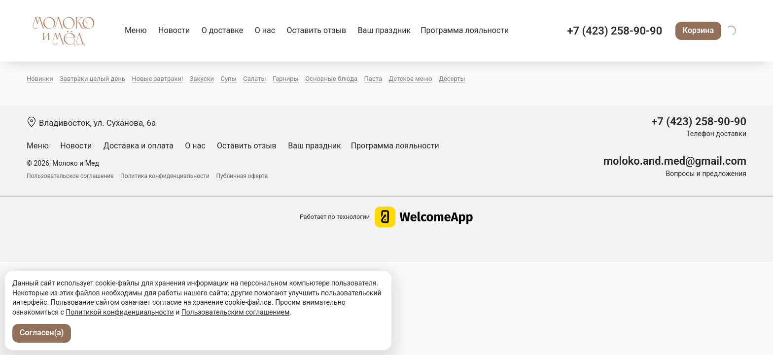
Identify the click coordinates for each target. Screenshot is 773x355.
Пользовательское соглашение (70, 176)
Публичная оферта (242, 176)
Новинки (40, 78)
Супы (228, 78)
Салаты (254, 78)
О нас (265, 30)
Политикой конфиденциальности (120, 312)
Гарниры (286, 78)
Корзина (698, 30)
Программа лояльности (465, 30)
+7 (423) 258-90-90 (614, 31)
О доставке (223, 30)
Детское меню (410, 78)
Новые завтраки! (157, 78)
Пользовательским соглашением (235, 312)
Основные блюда (331, 78)
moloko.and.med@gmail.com (674, 161)
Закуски (202, 78)
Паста (373, 78)
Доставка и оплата (139, 145)
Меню (136, 30)
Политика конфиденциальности (165, 176)
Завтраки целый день (92, 78)
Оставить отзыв (317, 30)
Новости (174, 30)
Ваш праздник (384, 30)
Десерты (452, 78)
